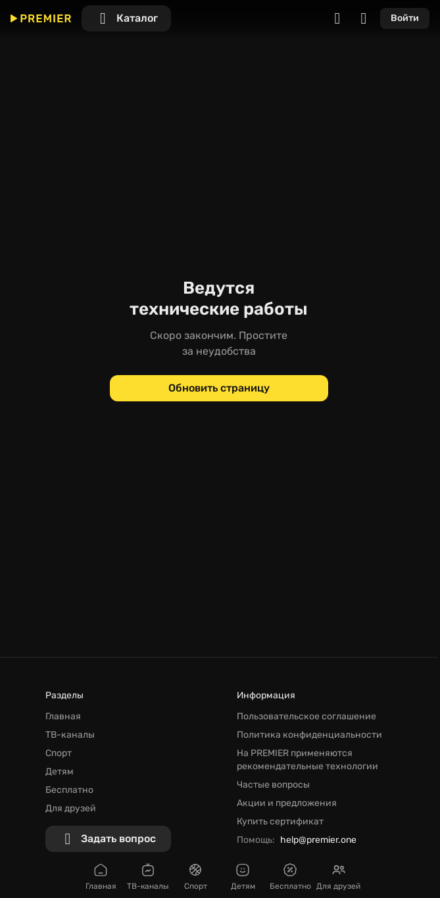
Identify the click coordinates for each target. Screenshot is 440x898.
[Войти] (404, 18)
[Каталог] (126, 18)
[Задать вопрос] (108, 839)
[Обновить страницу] (219, 388)
